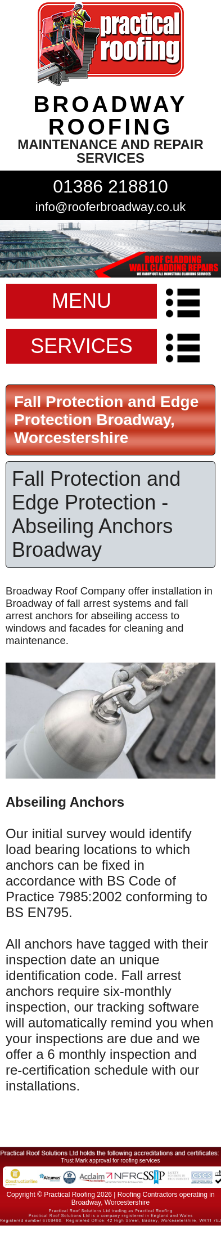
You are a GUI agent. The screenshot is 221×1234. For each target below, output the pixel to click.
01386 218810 (110, 186)
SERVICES (81, 345)
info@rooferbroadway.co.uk (110, 207)
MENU (81, 300)
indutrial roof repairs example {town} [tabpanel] (110, 249)
